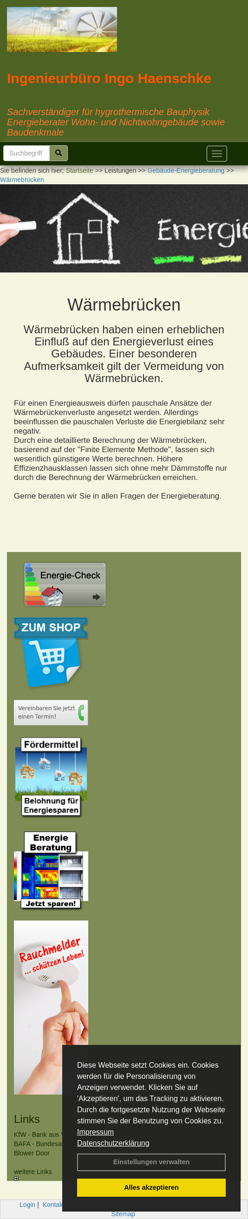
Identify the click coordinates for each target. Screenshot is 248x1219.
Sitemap (123, 1214)
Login (27, 1204)
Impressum (95, 1132)
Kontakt (54, 1204)
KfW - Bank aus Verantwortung (58, 1134)
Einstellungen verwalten (151, 1162)
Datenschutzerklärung (113, 1143)
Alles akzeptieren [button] (151, 1187)
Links (27, 1119)
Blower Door (32, 1153)
